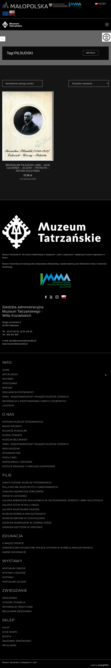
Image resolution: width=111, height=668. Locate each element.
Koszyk (6, 636)
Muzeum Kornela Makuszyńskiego (24, 514)
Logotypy (8, 405)
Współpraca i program (17, 462)
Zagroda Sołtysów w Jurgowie (22, 527)
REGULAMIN (9, 645)
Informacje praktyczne (17, 607)
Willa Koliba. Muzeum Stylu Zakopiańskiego (30, 487)
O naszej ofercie (13, 543)
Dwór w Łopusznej (14, 496)
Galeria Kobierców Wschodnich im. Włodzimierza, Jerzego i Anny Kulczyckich (52, 500)
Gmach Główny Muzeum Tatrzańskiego (27, 482)
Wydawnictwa (11, 453)
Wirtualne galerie (14, 581)
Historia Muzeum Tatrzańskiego (22, 422)
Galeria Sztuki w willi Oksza (20, 505)
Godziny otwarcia (13, 602)
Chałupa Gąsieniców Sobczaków (23, 491)
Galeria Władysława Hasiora (20, 509)
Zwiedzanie (9, 383)
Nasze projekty (12, 426)
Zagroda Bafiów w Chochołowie (23, 518)
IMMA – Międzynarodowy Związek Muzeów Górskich (35, 396)
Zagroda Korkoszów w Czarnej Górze (27, 522)
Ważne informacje (14, 552)
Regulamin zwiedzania (17, 611)
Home (5, 370)
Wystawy (8, 379)
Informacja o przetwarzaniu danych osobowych (34, 401)
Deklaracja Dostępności (18, 392)
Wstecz (90, 53)
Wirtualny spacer (13, 568)
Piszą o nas (9, 457)
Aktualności (10, 374)
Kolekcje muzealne (14, 430)
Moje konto (9, 632)
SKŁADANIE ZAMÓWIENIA (16, 641)
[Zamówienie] (89, 83)
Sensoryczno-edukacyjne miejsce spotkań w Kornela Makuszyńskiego (47, 547)
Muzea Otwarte (12, 435)
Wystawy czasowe (14, 573)
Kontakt (7, 387)
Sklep (6, 627)
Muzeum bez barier (14, 439)
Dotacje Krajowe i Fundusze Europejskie (28, 466)
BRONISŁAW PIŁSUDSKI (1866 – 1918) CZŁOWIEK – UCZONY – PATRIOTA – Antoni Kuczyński (28, 168)
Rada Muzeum (11, 448)
